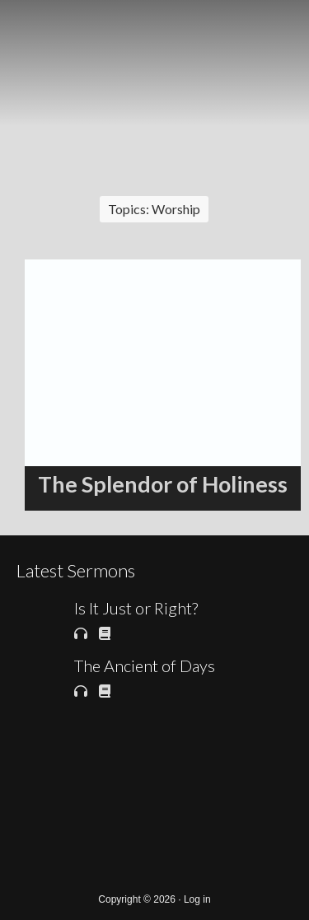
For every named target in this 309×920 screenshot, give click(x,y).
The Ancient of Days (144, 665)
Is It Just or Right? (136, 608)
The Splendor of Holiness (163, 483)
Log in (197, 899)
